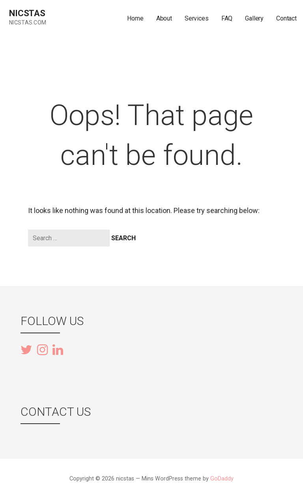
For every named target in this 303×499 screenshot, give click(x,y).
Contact (286, 18)
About (164, 18)
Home (135, 18)
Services (197, 18)
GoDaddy (222, 478)
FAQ (227, 18)
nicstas (27, 13)
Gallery (254, 18)
